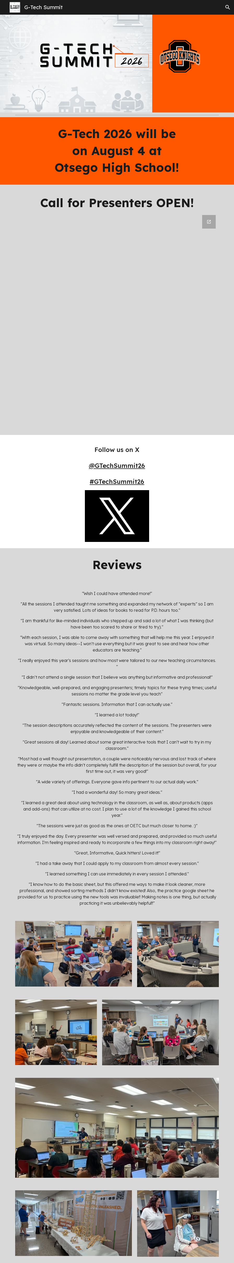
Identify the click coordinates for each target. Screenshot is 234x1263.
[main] (117, 150)
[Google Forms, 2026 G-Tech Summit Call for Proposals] (117, 322)
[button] (227, 7)
